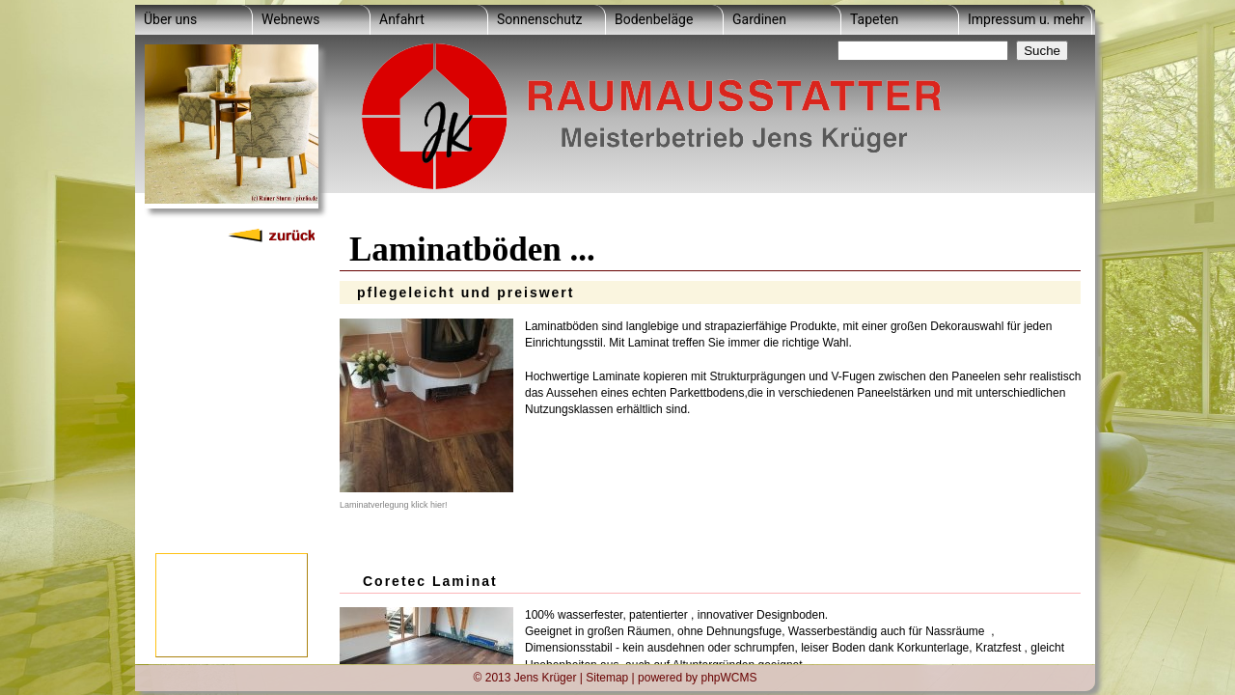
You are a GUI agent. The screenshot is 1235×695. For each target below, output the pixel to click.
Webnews (290, 19)
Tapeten (874, 19)
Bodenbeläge (654, 19)
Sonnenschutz (539, 19)
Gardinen (759, 19)
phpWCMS (728, 676)
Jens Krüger (545, 676)
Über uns (170, 19)
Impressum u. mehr (1026, 19)
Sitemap (607, 676)
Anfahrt (402, 19)
